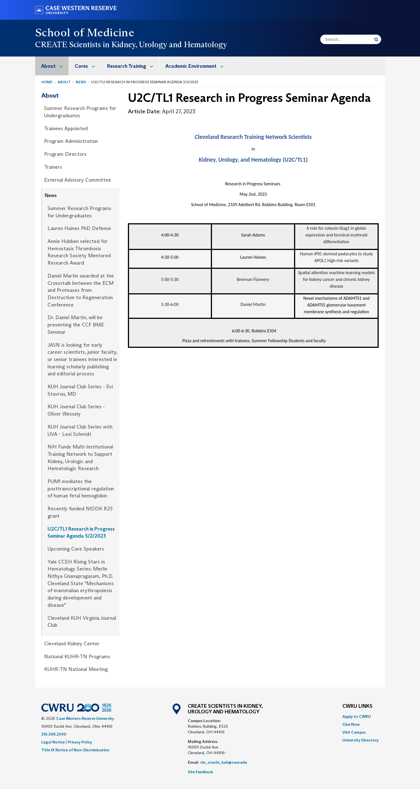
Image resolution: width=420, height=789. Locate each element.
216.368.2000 (53, 734)
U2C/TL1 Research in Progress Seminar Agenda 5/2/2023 (81, 532)
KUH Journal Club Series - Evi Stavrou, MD (80, 390)
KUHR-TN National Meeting (76, 669)
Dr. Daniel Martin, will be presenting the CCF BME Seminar (76, 324)
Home (47, 82)
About (55, 66)
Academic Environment (197, 66)
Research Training (133, 66)
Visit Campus (354, 732)
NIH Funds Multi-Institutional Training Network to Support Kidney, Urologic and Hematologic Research (80, 458)
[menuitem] (52, 66)
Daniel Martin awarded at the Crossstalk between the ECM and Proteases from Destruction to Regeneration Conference (81, 290)
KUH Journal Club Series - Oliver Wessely (76, 410)
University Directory (360, 740)
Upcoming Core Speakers (76, 549)
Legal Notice (53, 742)
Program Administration (71, 141)
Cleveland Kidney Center (72, 644)
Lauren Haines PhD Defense (79, 228)
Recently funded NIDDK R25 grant (80, 512)
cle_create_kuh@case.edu (223, 762)
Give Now (351, 724)
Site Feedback (200, 771)
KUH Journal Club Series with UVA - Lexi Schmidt (80, 430)
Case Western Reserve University (85, 718)
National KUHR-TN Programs (77, 656)
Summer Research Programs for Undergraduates (80, 112)
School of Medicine (84, 32)
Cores (88, 66)
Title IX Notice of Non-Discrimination (75, 749)
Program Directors (65, 154)
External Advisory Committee (77, 180)
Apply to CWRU (356, 716)
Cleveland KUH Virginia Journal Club (82, 621)
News (81, 82)
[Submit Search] (376, 39)
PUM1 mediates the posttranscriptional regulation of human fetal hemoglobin (81, 488)
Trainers (53, 167)
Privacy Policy (80, 742)
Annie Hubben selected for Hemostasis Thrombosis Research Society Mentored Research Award (79, 252)
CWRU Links (357, 706)
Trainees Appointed (66, 128)
